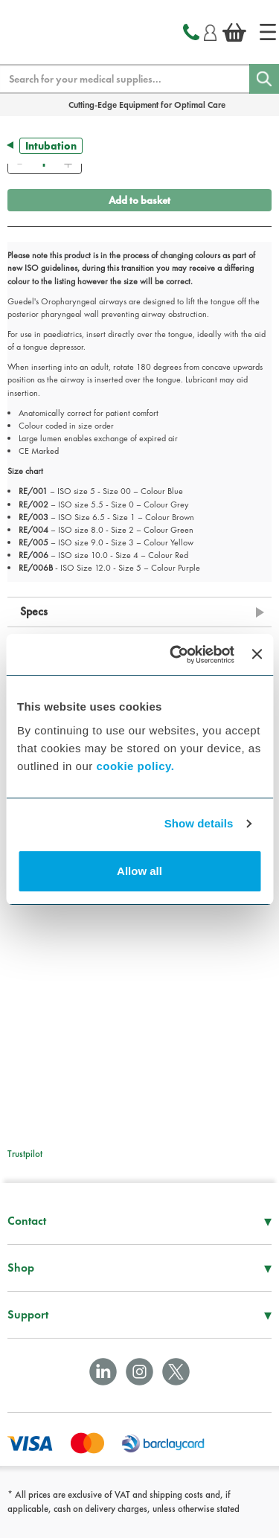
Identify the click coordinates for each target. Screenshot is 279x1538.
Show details (199, 823)
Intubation (51, 146)
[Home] (268, 32)
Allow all (139, 871)
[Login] (210, 30)
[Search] (264, 79)
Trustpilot (24, 1153)
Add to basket (139, 200)
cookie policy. (135, 766)
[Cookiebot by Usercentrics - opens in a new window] (175, 654)
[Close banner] (256, 654)
